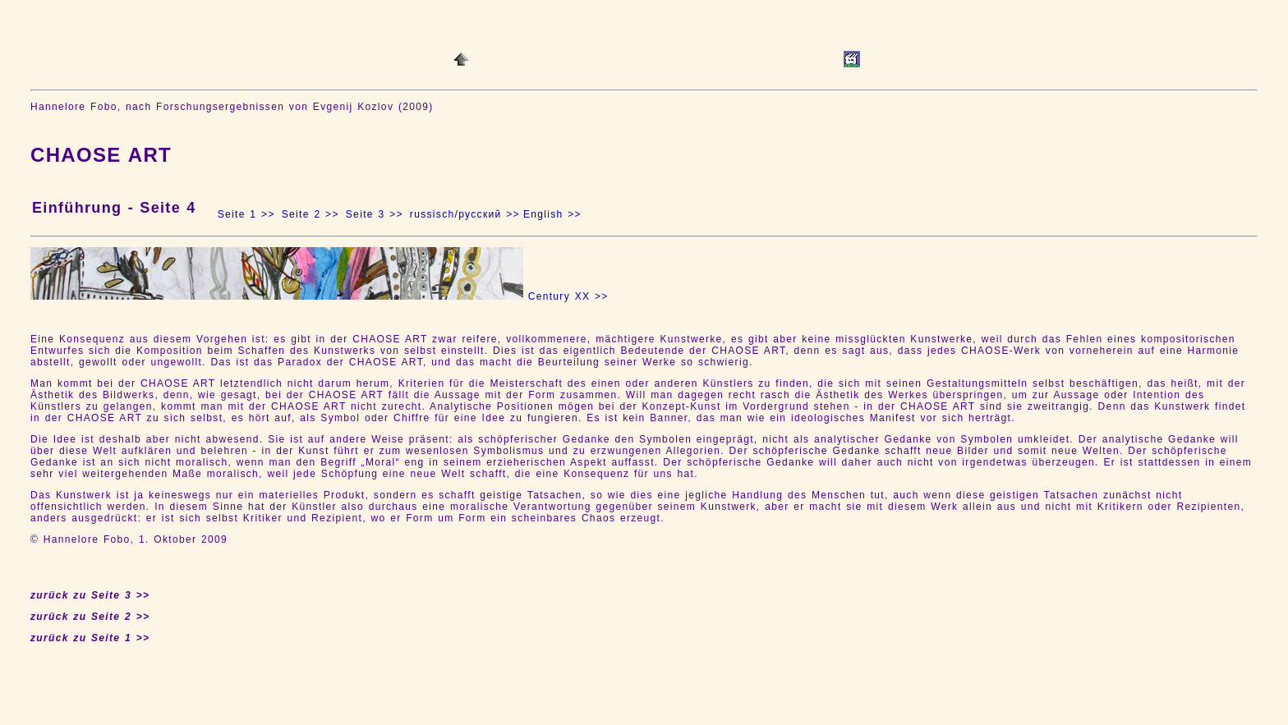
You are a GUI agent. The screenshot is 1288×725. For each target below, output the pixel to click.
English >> (552, 214)
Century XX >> (568, 296)
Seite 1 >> (246, 214)
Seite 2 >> (310, 214)
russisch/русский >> (465, 214)
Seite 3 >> (374, 214)
